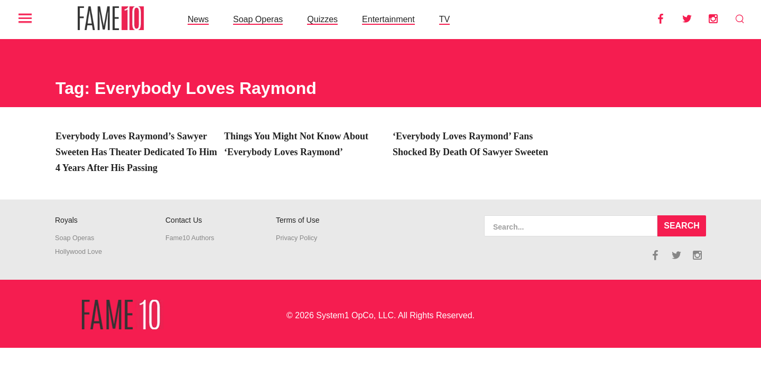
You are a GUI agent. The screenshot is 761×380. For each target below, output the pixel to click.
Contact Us (183, 220)
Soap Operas (258, 19)
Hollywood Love (78, 251)
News (198, 19)
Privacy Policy (296, 238)
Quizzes (322, 19)
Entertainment (388, 19)
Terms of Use (297, 220)
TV (444, 19)
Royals (66, 220)
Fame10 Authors (189, 238)
